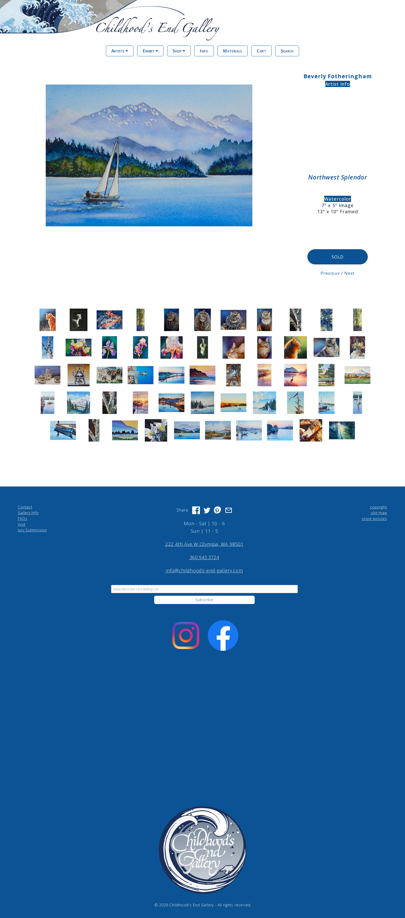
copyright (378, 506)
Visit (22, 524)
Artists (119, 51)
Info (204, 51)
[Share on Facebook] (196, 510)
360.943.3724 (204, 557)
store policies (374, 518)
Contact (25, 506)
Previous (330, 273)
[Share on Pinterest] (218, 510)
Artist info (337, 84)
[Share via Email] (228, 510)
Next (349, 273)
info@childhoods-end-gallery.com (204, 570)
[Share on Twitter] (207, 510)
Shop (179, 51)
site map (379, 512)
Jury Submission (32, 530)
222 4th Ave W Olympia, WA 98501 (204, 544)
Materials (232, 51)
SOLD (338, 257)
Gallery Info (28, 512)
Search (287, 51)
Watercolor (337, 199)
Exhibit (150, 51)
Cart (261, 51)
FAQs (22, 518)
